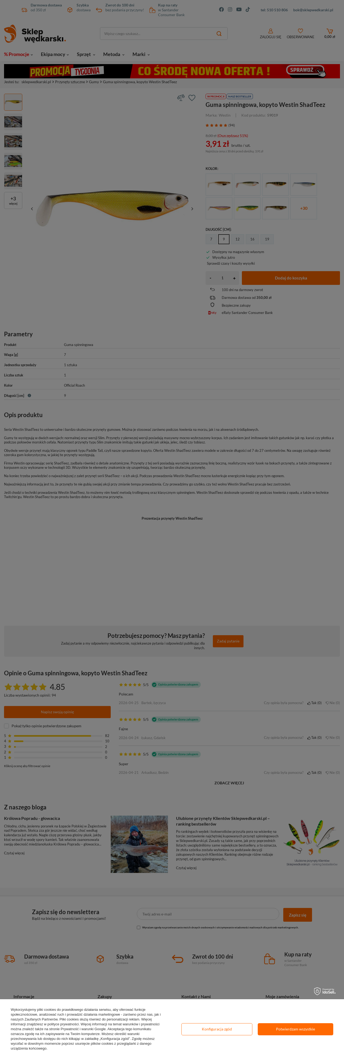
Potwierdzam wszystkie (295, 1029)
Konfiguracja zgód (217, 1029)
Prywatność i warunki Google (83, 1029)
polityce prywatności (63, 1024)
